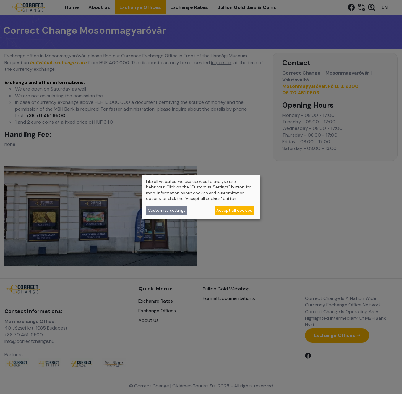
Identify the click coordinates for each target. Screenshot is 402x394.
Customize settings (167, 210)
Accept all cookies (234, 210)
